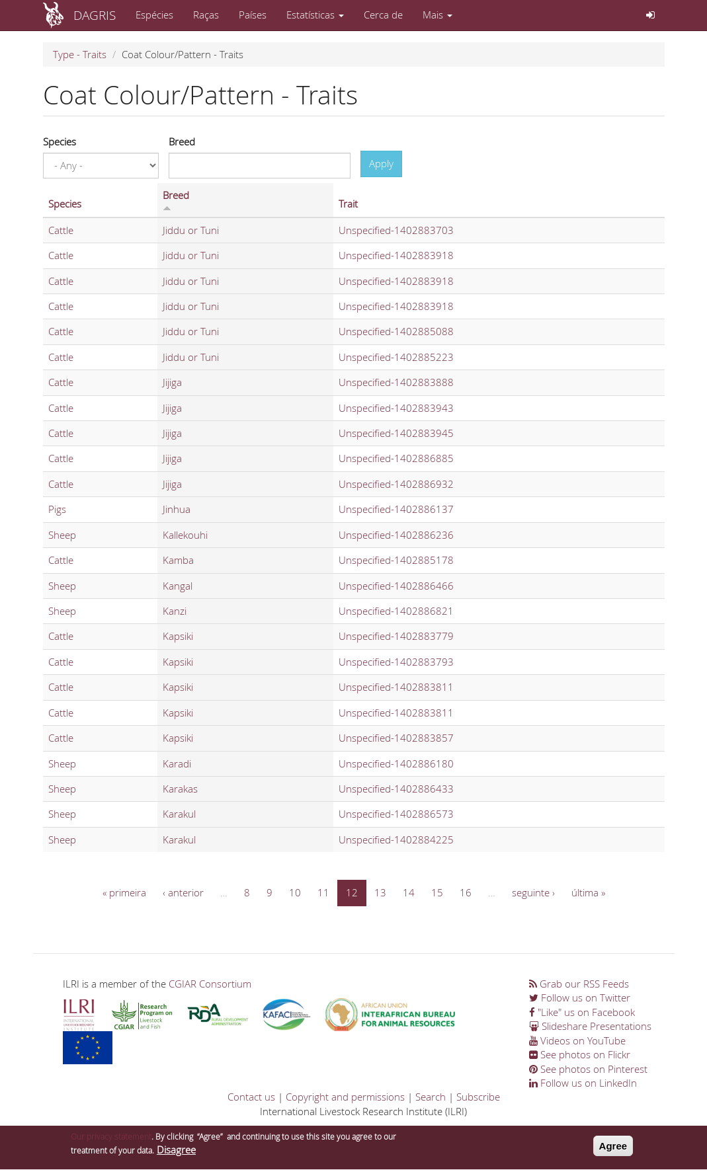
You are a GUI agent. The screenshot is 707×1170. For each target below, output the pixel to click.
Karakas (180, 788)
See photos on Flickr (579, 1054)
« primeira (124, 892)
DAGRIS (94, 15)
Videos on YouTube (577, 1040)
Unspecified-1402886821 (396, 610)
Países (253, 14)
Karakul (179, 813)
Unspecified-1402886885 (396, 458)
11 (323, 892)
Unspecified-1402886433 (396, 788)
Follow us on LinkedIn (583, 1082)
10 (295, 892)
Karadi (177, 763)
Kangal (177, 585)
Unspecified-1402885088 (396, 331)
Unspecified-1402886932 (396, 483)
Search (430, 1096)
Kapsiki (178, 636)
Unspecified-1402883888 (396, 382)
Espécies (154, 14)
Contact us (251, 1096)
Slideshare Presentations (590, 1026)
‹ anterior (183, 892)
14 (409, 892)
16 (466, 892)
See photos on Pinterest (588, 1068)
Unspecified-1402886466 (396, 585)
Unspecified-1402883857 (396, 737)
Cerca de (383, 14)
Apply (381, 163)
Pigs (57, 509)
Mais (437, 14)
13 (380, 892)
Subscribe (478, 1096)
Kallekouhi (185, 534)
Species (59, 141)
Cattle (60, 230)
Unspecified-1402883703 (396, 230)
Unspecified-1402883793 (396, 661)
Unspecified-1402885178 (396, 559)
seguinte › (533, 892)
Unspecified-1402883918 (396, 255)
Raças (206, 14)
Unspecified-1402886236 (396, 534)
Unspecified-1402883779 (396, 636)
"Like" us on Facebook (582, 1012)
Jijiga (172, 382)
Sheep (62, 534)
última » (588, 892)
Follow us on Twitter (579, 997)
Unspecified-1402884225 (396, 839)
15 (437, 892)
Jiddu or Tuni (191, 230)
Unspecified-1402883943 (396, 407)
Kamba (178, 559)
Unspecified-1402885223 (396, 357)
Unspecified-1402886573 (396, 813)
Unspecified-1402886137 (396, 509)
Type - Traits (79, 54)
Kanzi (175, 610)
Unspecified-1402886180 (396, 763)
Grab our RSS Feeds (579, 983)
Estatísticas (315, 14)
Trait (348, 203)
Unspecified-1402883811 (396, 686)
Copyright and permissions (345, 1096)
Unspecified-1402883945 (396, 433)
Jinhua (176, 509)
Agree (613, 1149)
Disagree (176, 1153)
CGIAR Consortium (210, 983)
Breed (182, 141)
